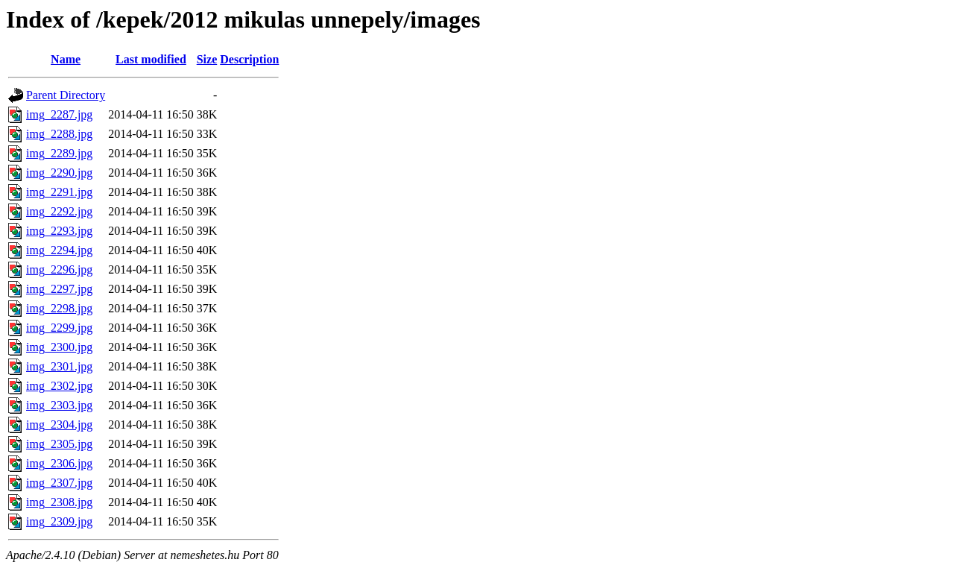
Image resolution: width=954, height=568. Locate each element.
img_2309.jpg (59, 521)
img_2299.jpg (59, 327)
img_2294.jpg (59, 250)
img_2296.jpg (59, 269)
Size (207, 59)
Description (249, 59)
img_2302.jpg (59, 385)
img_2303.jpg (59, 405)
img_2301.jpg (59, 366)
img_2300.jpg (59, 347)
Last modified (151, 59)
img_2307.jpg (59, 482)
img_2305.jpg (59, 444)
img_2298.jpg (59, 308)
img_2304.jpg (59, 424)
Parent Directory (65, 95)
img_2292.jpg (59, 211)
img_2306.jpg (59, 463)
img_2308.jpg (59, 502)
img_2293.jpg (59, 230)
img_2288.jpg (59, 133)
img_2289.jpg (59, 153)
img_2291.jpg (59, 192)
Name (65, 59)
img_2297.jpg (59, 289)
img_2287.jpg (59, 114)
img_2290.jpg (59, 172)
